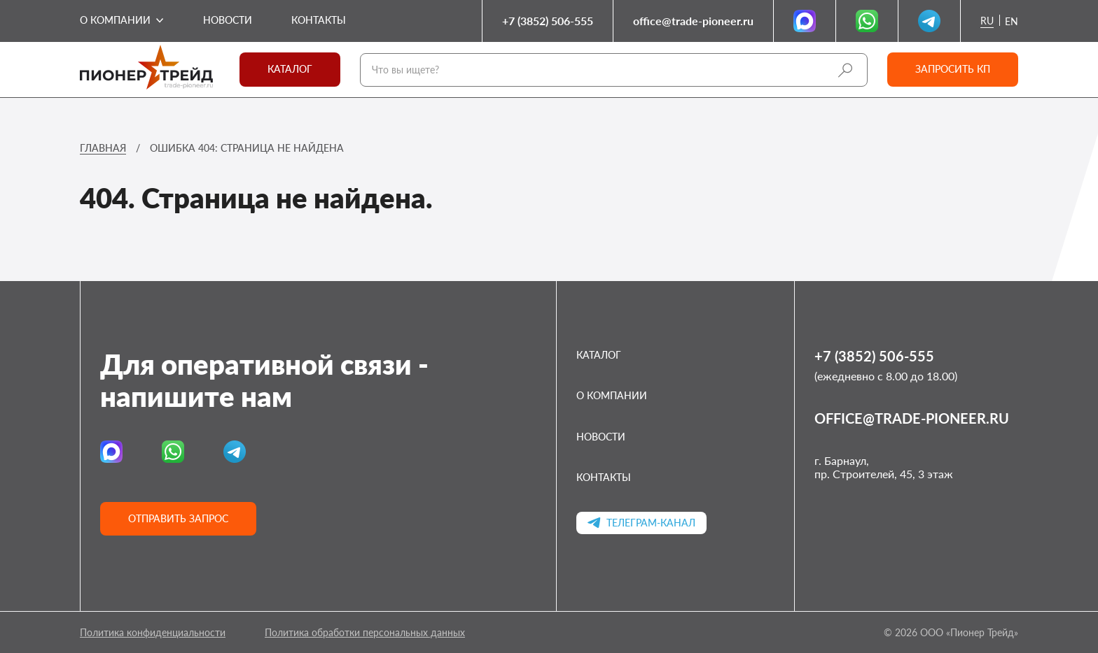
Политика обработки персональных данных (365, 632)
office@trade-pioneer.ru (693, 20)
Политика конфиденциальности (152, 632)
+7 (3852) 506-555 (547, 20)
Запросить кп (952, 69)
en (1011, 21)
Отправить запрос (178, 518)
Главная (103, 148)
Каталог (289, 69)
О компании (115, 20)
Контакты (318, 20)
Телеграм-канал (641, 523)
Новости (227, 20)
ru (987, 21)
